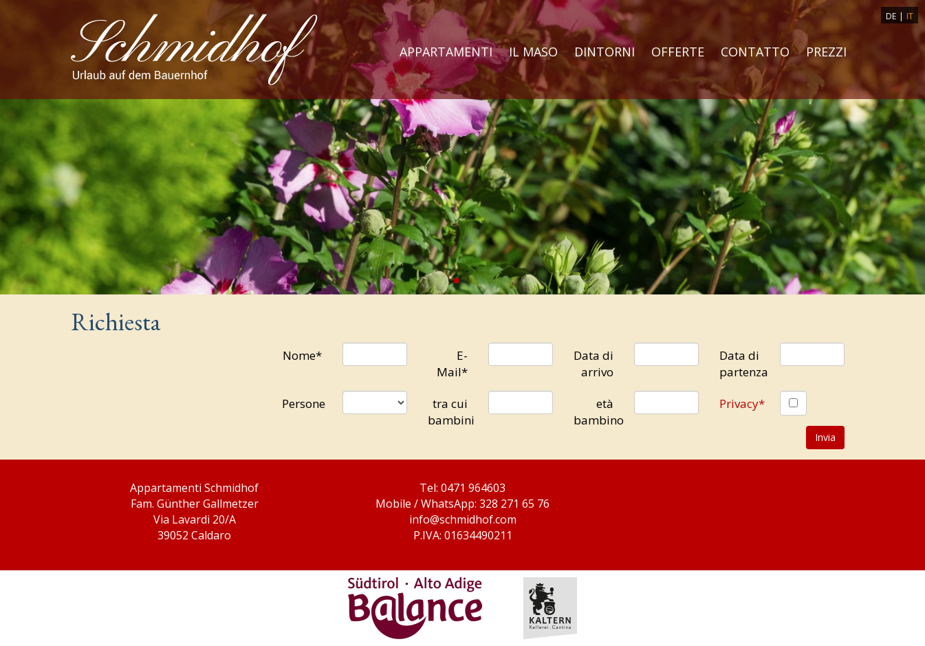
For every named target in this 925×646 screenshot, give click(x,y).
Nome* (302, 355)
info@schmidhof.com (462, 519)
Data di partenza (743, 363)
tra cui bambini (451, 412)
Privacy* (742, 403)
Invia (825, 437)
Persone (303, 403)
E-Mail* (452, 363)
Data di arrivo (593, 363)
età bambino (599, 412)
